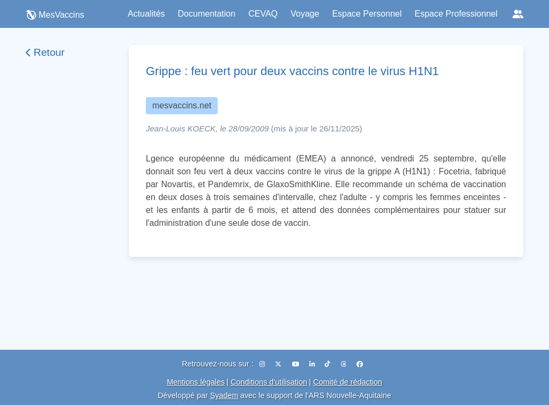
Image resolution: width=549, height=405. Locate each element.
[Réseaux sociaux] (518, 14)
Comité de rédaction (347, 382)
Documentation (207, 13)
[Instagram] (263, 364)
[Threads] (344, 364)
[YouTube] (296, 364)
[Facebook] (359, 364)
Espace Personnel (367, 13)
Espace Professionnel (456, 13)
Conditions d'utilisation (269, 382)
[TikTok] (328, 364)
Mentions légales (196, 382)
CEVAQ (263, 13)
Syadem (224, 395)
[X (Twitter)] (279, 364)
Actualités (146, 13)
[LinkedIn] (313, 364)
